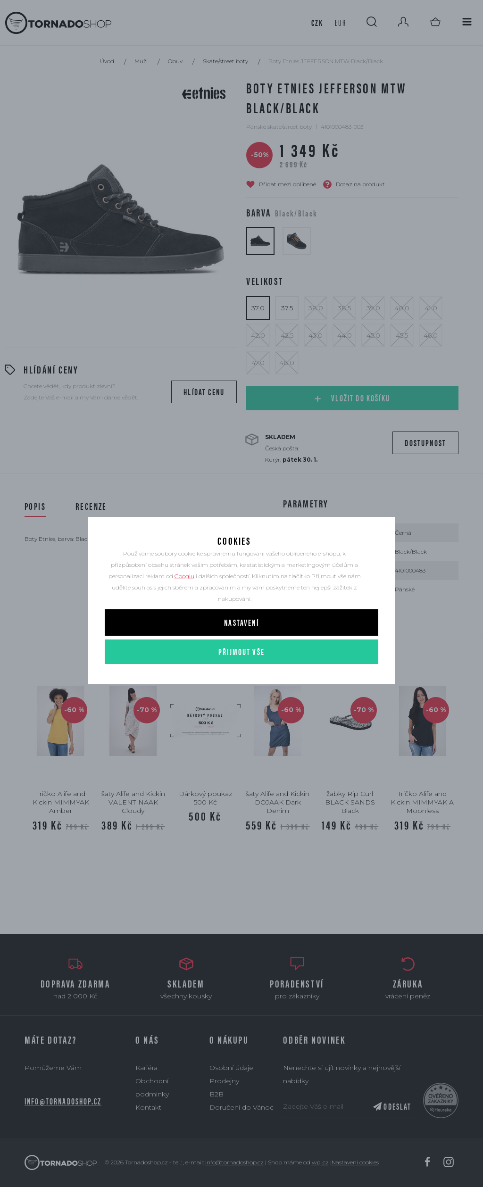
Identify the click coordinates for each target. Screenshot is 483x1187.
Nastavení (241, 639)
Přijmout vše (241, 668)
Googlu (184, 592)
